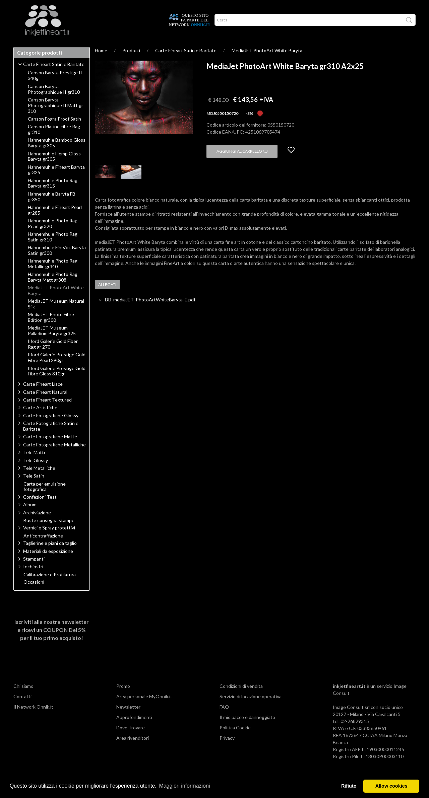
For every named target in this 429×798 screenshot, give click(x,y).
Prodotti (28, 46)
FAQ (224, 720)
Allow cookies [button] (391, 786)
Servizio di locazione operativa (251, 709)
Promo (123, 699)
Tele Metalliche (39, 481)
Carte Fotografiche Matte (50, 449)
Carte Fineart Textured (47, 413)
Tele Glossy (35, 473)
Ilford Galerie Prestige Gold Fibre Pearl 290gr (56, 370)
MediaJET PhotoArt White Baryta (267, 63)
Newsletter (128, 720)
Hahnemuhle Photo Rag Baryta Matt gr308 (52, 290)
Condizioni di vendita (241, 699)
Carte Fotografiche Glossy (50, 428)
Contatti (22, 709)
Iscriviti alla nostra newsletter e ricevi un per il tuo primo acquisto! (51, 643)
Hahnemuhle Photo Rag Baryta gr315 (52, 196)
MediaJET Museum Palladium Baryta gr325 (52, 343)
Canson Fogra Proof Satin (54, 132)
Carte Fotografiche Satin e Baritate (50, 439)
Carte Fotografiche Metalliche (54, 457)
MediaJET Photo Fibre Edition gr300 (51, 330)
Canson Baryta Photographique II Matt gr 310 (55, 118)
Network (105, 46)
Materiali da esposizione (48, 564)
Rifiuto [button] (349, 786)
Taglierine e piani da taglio (50, 556)
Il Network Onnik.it (33, 720)
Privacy (227, 751)
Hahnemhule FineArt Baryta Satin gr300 (57, 263)
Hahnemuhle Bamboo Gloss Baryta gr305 (56, 155)
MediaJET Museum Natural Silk (56, 316)
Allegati (107, 297)
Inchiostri (33, 579)
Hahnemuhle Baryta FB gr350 (51, 209)
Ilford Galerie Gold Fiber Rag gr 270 (53, 357)
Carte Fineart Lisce (43, 397)
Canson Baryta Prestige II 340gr (55, 88)
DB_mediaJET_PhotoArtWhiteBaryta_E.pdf (150, 312)
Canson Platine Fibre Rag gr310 (54, 142)
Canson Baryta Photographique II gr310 (54, 102)
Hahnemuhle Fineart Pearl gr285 (55, 223)
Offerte (133, 46)
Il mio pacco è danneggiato (247, 730)
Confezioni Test (40, 510)
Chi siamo (23, 699)
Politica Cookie (235, 740)
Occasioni (33, 595)
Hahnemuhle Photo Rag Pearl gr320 (52, 236)
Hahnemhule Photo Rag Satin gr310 (52, 250)
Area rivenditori (132, 751)
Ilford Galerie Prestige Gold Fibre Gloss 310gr (56, 384)
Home (101, 63)
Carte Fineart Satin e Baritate (186, 63)
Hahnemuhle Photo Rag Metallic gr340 (52, 276)
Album (30, 517)
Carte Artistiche (40, 420)
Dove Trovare (130, 740)
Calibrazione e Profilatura (49, 587)
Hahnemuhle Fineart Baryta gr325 (56, 183)
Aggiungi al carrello (242, 164)
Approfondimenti (66, 46)
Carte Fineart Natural (45, 405)
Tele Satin (33, 489)
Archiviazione (37, 525)
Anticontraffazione (43, 549)
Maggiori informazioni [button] (184, 786)
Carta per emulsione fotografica (44, 499)
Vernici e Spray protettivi (49, 540)
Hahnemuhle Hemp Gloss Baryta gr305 (54, 169)
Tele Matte (35, 465)
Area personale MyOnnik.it (144, 709)
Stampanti (34, 572)
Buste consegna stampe (48, 533)
